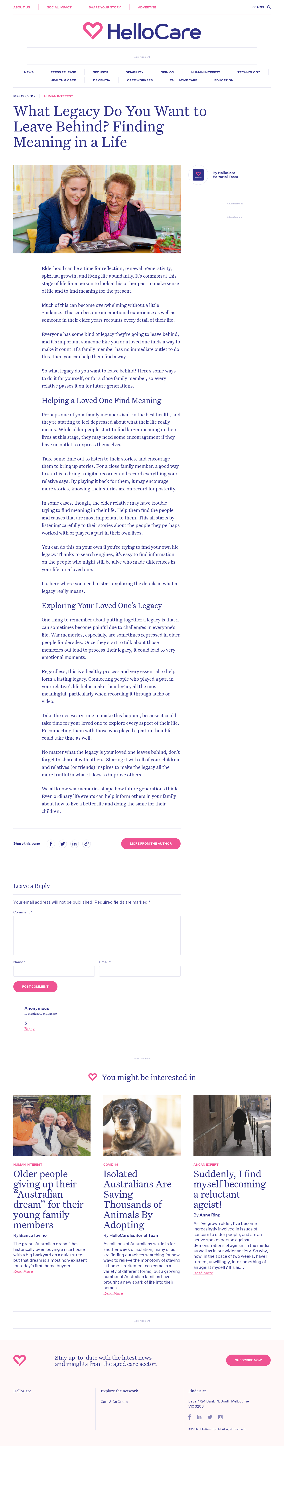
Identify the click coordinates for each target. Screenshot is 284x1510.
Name (19, 962)
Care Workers (140, 80)
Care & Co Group (114, 1402)
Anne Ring (210, 1214)
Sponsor (100, 72)
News (29, 72)
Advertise (147, 7)
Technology (248, 72)
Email (105, 962)
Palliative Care (183, 80)
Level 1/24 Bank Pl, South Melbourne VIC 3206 (218, 1403)
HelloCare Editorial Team (225, 175)
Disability (135, 72)
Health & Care (63, 80)
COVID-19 (110, 1164)
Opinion (167, 72)
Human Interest (205, 72)
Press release (63, 72)
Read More (23, 1271)
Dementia (101, 80)
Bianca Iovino (33, 1235)
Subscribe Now (248, 1360)
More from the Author (151, 844)
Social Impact (59, 7)
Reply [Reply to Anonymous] (29, 1028)
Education (223, 80)
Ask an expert (206, 1164)
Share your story (105, 7)
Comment (22, 912)
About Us (21, 7)
